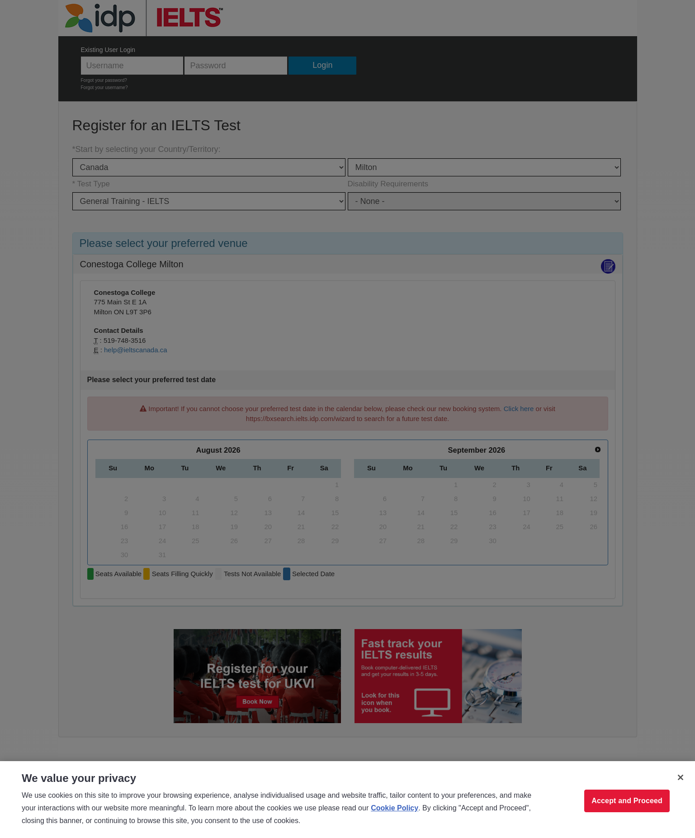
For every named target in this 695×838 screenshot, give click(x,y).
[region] (347, 799)
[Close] (680, 777)
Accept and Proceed (626, 801)
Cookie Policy (394, 808)
